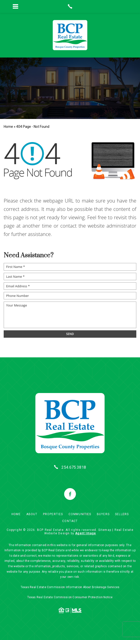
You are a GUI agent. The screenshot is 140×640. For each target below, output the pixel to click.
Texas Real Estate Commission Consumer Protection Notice (69, 597)
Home (16, 514)
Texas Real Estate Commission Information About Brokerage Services (70, 587)
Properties (53, 514)
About (32, 514)
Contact (70, 521)
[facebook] (70, 494)
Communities (80, 514)
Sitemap (104, 530)
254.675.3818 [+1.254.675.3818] (73, 467)
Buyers (103, 514)
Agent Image (85, 533)
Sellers (122, 514)
